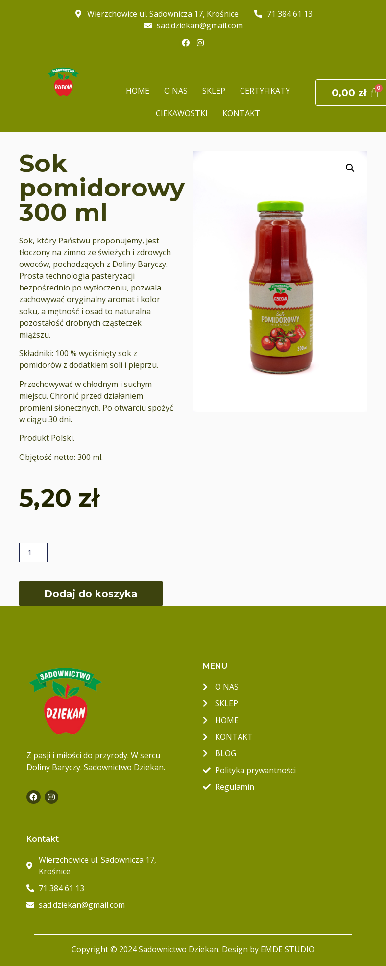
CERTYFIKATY (265, 90)
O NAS (176, 90)
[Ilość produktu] (33, 552)
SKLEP (213, 90)
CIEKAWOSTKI (182, 113)
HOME (137, 90)
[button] (350, 168)
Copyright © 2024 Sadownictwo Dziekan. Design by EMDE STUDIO (193, 949)
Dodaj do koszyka (91, 594)
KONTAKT (241, 113)
